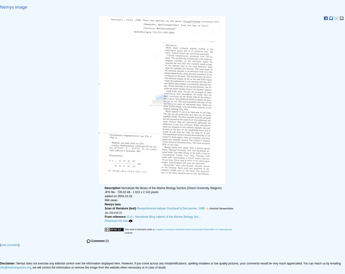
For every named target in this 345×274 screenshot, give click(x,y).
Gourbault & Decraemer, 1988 (171, 208)
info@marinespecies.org (15, 267)
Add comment (9, 245)
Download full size (118, 221)
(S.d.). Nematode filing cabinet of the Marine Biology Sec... (163, 216)
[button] (207, 208)
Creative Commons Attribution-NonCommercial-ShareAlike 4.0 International (193, 229)
